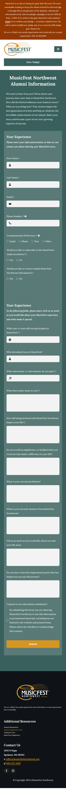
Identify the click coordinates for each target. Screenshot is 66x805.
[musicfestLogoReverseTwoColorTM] (33, 685)
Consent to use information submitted (27, 604)
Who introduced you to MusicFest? (25, 352)
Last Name (13, 177)
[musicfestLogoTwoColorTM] (18, 43)
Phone (25, 241)
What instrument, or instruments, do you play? (31, 371)
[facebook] (6, 770)
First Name (13, 158)
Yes (11, 260)
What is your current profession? (24, 481)
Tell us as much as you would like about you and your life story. (31, 542)
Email (10, 197)
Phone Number (15, 216)
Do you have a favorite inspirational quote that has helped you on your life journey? (33, 574)
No (20, 260)
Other (48, 241)
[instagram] (13, 770)
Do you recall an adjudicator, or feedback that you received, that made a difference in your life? (32, 451)
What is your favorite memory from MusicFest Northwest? (30, 511)
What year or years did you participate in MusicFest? (28, 330)
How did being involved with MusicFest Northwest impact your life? (33, 420)
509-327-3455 (13, 763)
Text (36, 241)
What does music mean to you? (23, 390)
